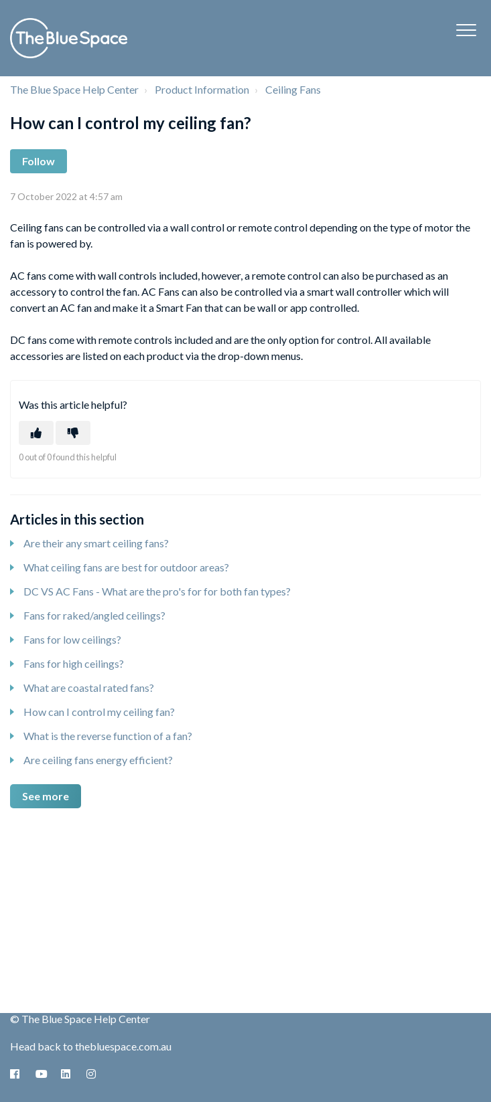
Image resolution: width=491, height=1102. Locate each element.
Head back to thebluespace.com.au (90, 1046)
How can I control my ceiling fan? (99, 711)
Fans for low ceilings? (72, 639)
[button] (466, 30)
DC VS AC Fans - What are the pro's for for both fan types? (157, 591)
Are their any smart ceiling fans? (96, 543)
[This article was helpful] (36, 433)
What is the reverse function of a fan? (107, 735)
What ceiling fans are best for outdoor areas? (126, 567)
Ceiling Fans (293, 89)
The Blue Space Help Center (74, 89)
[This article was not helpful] (73, 433)
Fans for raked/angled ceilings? (94, 615)
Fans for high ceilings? (73, 663)
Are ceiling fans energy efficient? (98, 759)
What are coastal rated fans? (88, 687)
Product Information (202, 89)
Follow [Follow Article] (38, 161)
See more (45, 796)
